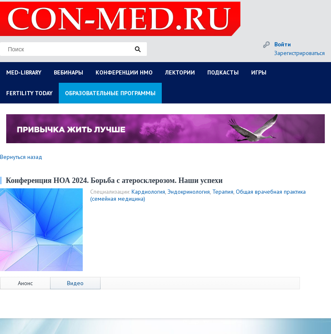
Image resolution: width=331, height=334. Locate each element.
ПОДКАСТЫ (223, 72)
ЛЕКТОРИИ (180, 72)
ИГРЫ (258, 72)
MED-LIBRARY (23, 72)
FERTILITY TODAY (29, 93)
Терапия (222, 191)
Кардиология (148, 191)
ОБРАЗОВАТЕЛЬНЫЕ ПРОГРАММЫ (110, 93)
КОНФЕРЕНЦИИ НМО (124, 72)
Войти (282, 44)
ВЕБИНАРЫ (68, 72)
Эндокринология (189, 191)
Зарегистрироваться (299, 53)
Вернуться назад (21, 157)
